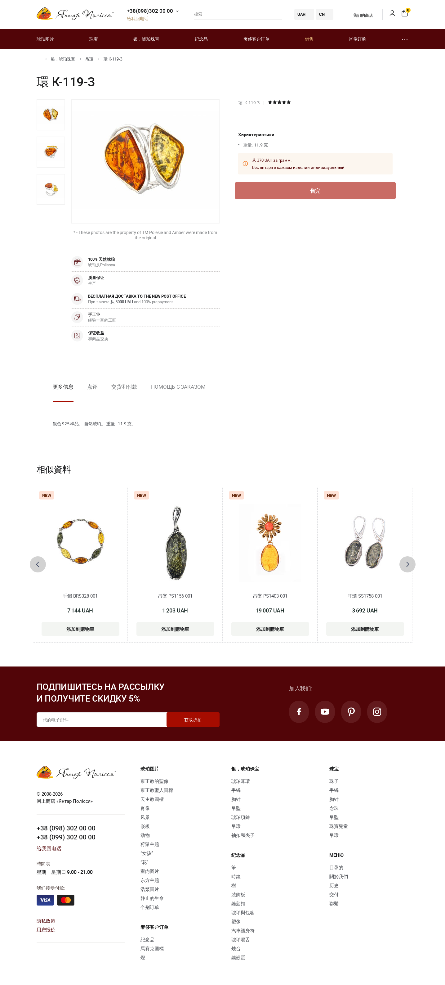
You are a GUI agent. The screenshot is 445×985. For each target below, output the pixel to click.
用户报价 (46, 929)
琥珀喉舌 (240, 939)
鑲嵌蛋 (238, 957)
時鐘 (236, 876)
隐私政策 (46, 921)
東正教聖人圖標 (156, 790)
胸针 (236, 799)
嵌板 (145, 826)
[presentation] (38, 564)
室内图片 (149, 871)
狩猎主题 (149, 844)
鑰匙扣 (238, 903)
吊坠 (236, 808)
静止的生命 (152, 898)
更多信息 (63, 386)
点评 (92, 386)
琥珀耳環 (240, 781)
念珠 (334, 808)
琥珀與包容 (243, 912)
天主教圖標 (152, 799)
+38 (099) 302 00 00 (66, 837)
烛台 (236, 948)
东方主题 (149, 880)
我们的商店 (359, 15)
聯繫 (334, 903)
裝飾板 (238, 894)
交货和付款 (124, 386)
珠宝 (93, 39)
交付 (334, 894)
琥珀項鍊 (240, 817)
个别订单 (149, 907)
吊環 (89, 58)
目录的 (336, 867)
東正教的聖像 (154, 781)
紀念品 (147, 939)
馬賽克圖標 (152, 948)
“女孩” (146, 853)
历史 (334, 885)
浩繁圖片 (149, 889)
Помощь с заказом (178, 386)
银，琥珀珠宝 (146, 39)
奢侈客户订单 (256, 39)
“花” (144, 862)
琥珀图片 (45, 39)
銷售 (309, 39)
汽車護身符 (243, 930)
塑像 (236, 921)
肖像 (145, 808)
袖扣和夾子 (243, 835)
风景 (145, 817)
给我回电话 (138, 18)
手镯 (236, 790)
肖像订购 (357, 39)
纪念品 (201, 39)
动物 (145, 835)
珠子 (334, 781)
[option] (51, 114)
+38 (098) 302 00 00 (66, 828)
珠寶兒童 (338, 826)
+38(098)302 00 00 (150, 10)
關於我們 (338, 876)
